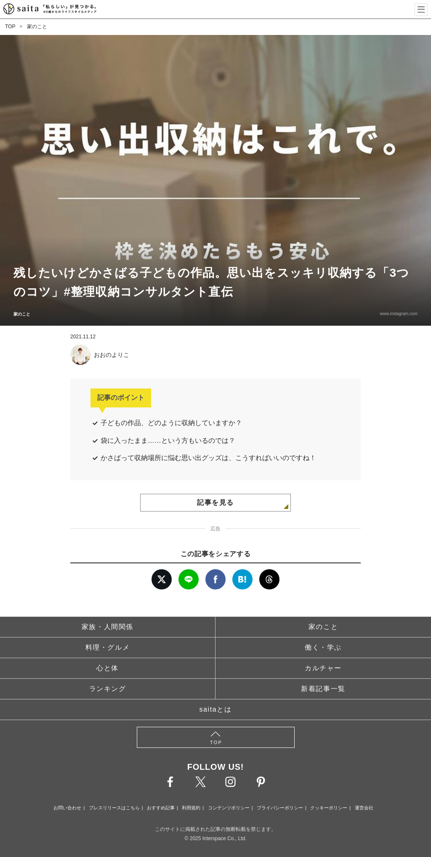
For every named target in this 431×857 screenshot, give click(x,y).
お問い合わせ (67, 807)
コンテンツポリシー (229, 807)
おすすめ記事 (161, 807)
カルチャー (323, 668)
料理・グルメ (107, 647)
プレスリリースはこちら (114, 807)
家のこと (37, 26)
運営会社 (364, 807)
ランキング (107, 688)
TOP (10, 26)
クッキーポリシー (328, 807)
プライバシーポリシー (280, 807)
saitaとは (216, 709)
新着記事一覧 (323, 688)
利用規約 (191, 807)
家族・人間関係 (107, 626)
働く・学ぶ (323, 647)
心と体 (107, 668)
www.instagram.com (399, 313)
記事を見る (215, 502)
